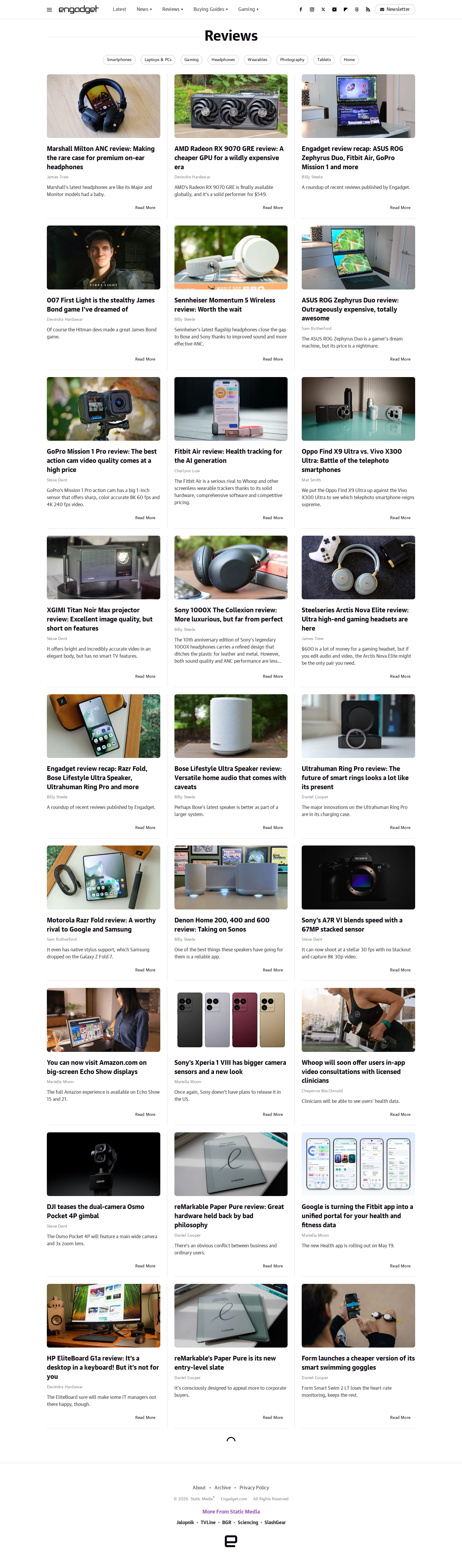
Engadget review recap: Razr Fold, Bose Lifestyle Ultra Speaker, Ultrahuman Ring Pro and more (97, 778)
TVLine (208, 1522)
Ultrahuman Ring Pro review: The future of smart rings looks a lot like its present (355, 778)
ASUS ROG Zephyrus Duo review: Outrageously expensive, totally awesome (350, 309)
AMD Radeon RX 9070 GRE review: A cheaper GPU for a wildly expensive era (229, 158)
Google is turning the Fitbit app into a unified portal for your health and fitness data (357, 1216)
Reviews (170, 9)
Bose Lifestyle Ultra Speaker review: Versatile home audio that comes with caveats (230, 778)
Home (349, 60)
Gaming (246, 9)
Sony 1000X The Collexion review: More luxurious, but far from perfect (228, 615)
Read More (145, 208)
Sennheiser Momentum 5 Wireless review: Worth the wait (224, 305)
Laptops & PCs (158, 60)
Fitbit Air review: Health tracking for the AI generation (228, 456)
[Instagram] (312, 9)
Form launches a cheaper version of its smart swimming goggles (358, 1363)
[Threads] (356, 9)
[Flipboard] (345, 9)
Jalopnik (185, 1522)
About (199, 1488)
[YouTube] (334, 9)
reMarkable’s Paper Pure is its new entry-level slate (225, 1363)
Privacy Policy (254, 1488)
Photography (292, 60)
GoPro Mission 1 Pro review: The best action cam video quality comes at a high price (102, 460)
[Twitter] (323, 9)
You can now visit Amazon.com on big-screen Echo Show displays (97, 1067)
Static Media (202, 1499)
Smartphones (119, 60)
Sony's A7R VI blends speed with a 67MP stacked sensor (352, 925)
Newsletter (395, 9)
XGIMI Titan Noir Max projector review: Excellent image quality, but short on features (100, 619)
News (142, 9)
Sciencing (248, 1522)
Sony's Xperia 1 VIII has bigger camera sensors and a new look (230, 1067)
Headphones (223, 60)
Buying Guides (209, 9)
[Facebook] (300, 9)
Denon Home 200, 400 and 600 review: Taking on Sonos (222, 925)
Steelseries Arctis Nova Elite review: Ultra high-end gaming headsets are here (355, 619)
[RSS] (368, 9)
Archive (222, 1488)
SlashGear (275, 1522)
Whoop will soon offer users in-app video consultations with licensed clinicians (353, 1072)
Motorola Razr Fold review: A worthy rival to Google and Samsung (101, 925)
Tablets (324, 60)
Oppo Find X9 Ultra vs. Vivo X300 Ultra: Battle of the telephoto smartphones (352, 460)
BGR (226, 1522)
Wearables (257, 60)
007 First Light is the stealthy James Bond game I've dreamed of (101, 305)
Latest (119, 9)
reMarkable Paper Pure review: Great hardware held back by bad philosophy (229, 1216)
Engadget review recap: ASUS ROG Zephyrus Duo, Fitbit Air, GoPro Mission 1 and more (352, 158)
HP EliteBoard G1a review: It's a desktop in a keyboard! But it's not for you (103, 1367)
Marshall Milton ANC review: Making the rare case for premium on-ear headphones (101, 158)
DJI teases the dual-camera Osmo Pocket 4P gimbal (95, 1211)
